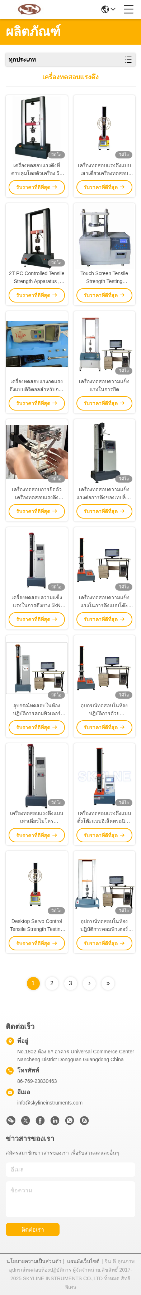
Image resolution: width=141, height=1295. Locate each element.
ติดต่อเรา (33, 1230)
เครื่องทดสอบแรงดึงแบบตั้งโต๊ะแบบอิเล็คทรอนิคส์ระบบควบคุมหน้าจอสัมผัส (104, 817)
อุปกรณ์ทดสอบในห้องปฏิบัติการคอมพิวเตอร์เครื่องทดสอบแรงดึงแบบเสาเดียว (36, 710)
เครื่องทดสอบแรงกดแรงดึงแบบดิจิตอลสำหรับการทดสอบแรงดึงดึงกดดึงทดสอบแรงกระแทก (36, 385)
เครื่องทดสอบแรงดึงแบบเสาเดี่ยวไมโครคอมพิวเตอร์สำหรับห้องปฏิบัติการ (36, 817)
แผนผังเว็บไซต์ (83, 1261)
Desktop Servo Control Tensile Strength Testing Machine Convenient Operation (36, 925)
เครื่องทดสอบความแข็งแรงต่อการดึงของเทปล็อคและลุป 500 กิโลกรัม (104, 494)
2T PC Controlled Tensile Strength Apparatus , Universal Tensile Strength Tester (36, 277)
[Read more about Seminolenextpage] (89, 983)
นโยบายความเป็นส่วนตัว (33, 1261)
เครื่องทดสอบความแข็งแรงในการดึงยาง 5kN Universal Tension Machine (36, 602)
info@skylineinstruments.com (50, 1103)
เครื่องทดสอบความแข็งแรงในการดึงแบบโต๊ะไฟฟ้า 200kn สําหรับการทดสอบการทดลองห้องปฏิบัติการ (104, 602)
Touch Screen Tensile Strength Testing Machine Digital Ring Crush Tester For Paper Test (104, 277)
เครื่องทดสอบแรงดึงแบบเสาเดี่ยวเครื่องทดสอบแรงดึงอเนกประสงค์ (104, 169)
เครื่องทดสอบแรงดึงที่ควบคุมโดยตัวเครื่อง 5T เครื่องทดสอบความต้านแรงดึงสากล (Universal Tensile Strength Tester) (36, 169)
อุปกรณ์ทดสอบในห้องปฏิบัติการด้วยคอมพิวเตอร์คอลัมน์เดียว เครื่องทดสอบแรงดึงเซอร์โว (104, 710)
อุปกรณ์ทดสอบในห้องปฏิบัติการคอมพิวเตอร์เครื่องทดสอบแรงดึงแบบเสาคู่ (104, 925)
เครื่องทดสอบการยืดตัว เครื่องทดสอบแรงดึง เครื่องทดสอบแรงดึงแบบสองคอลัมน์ (36, 494)
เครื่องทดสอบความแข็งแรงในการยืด (104, 385)
